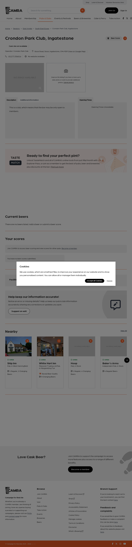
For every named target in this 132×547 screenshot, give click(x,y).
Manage (109, 281)
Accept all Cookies (94, 281)
